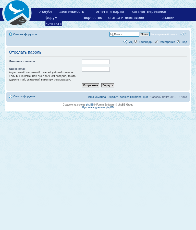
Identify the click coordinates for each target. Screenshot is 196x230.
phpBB (90, 104)
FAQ (130, 41)
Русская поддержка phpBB (98, 107)
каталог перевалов (149, 11)
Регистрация (167, 41)
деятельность (71, 11)
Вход (184, 41)
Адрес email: (18, 68)
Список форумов (25, 34)
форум (51, 17)
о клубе (45, 11)
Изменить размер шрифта (183, 34)
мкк (140, 17)
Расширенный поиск (163, 34)
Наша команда (96, 96)
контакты (53, 23)
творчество (92, 17)
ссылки (168, 17)
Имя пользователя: (22, 61)
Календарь (146, 41)
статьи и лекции (123, 17)
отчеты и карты (110, 11)
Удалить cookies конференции (128, 96)
